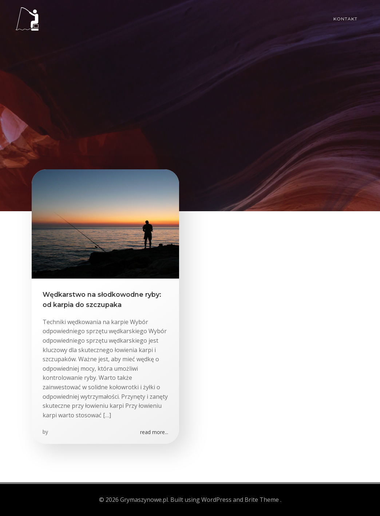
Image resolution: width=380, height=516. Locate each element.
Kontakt (345, 18)
